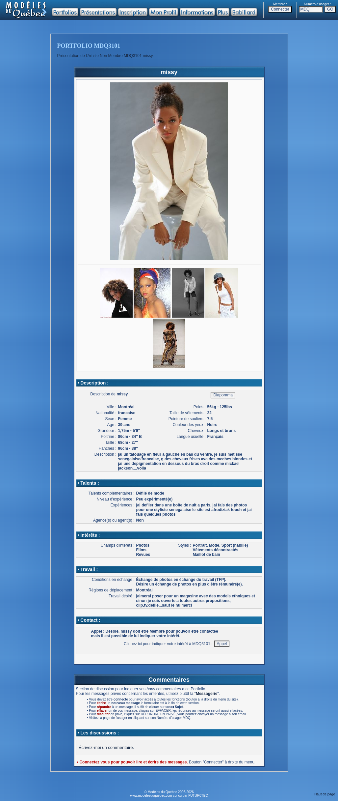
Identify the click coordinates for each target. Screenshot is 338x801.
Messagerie (206, 693)
